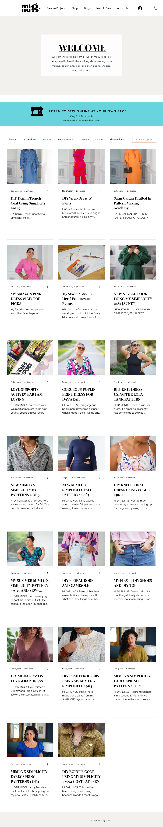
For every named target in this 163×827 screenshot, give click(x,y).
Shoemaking (117, 139)
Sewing (99, 139)
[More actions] (49, 191)
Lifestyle (84, 139)
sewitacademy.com (89, 119)
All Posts (11, 139)
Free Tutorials (65, 139)
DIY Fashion (29, 139)
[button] (156, 8)
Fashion (47, 139)
